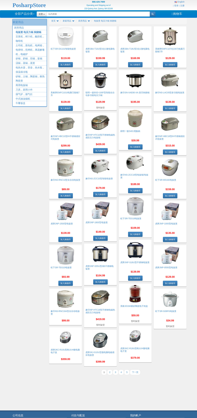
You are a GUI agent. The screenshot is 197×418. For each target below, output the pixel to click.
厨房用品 (19, 27)
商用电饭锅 (22, 85)
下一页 (135, 372)
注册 (181, 5)
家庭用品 (18, 22)
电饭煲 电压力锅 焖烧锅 (28, 32)
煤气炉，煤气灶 (24, 94)
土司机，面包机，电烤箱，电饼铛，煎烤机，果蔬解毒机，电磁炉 (30, 49)
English (179, 2)
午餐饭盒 (20, 103)
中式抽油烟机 (23, 98)
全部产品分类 (24, 13)
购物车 (177, 13)
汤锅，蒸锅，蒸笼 (25, 63)
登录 (175, 5)
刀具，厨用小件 (24, 89)
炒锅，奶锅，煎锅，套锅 (29, 58)
